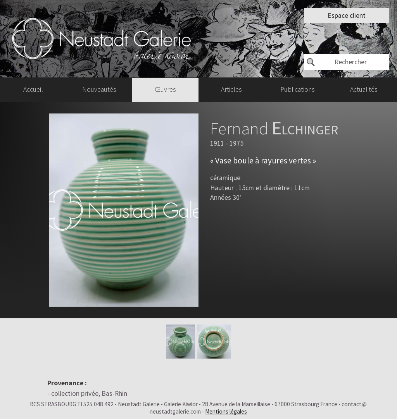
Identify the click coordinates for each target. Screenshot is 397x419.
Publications (297, 89)
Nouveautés (99, 89)
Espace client (347, 15)
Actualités (364, 89)
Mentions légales (226, 411)
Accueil (33, 89)
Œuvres (165, 89)
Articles (231, 89)
